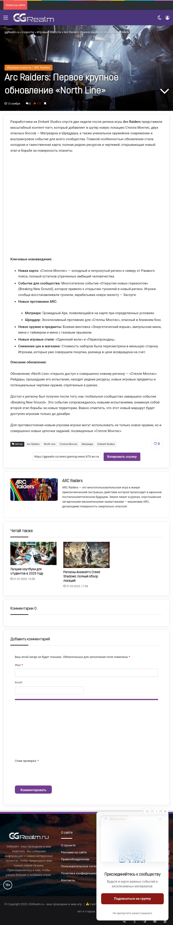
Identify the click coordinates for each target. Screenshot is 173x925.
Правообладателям (75, 859)
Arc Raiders (33, 444)
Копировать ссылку (122, 456)
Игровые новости (49, 32)
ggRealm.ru (12, 32)
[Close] (165, 811)
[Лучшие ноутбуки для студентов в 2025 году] (33, 553)
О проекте (68, 845)
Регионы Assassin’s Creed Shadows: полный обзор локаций (81, 577)
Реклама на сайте (74, 852)
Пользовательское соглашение (83, 866)
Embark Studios (106, 444)
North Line (49, 444)
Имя (19, 665)
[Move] (147, 811)
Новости (28, 32)
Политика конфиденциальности (84, 873)
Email (18, 682)
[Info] (156, 811)
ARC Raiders (72, 481)
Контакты (68, 880)
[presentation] (49, 774)
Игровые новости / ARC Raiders (28, 67)
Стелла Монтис (68, 444)
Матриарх (87, 444)
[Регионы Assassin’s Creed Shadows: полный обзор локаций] (86, 555)
